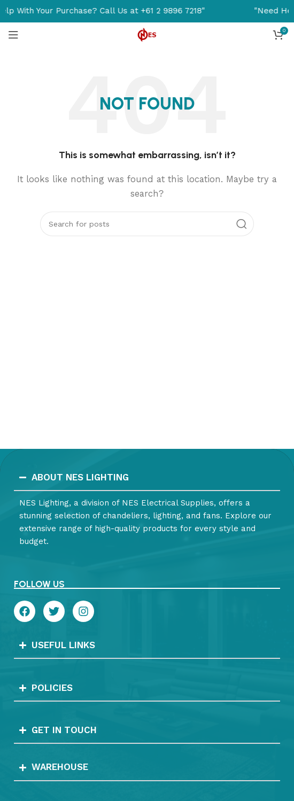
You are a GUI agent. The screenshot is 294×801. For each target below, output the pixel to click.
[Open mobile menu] (13, 34)
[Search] (147, 224)
